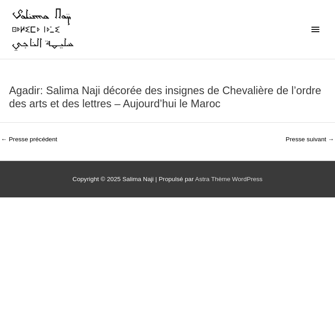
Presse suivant (310, 139)
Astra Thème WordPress (229, 179)
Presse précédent (29, 139)
